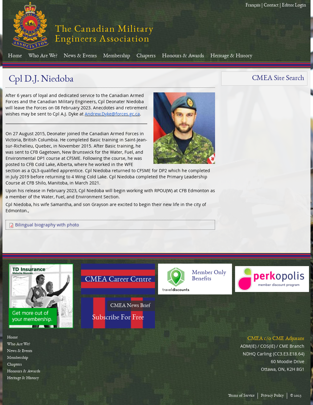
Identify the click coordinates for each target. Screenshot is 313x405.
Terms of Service (241, 396)
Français (253, 5)
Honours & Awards (183, 56)
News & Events (80, 56)
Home (15, 56)
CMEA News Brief (130, 306)
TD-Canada (41, 296)
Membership (116, 56)
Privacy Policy (272, 396)
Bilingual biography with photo (47, 225)
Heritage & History (231, 56)
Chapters (146, 56)
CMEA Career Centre (118, 280)
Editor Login (294, 5)
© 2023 (295, 396)
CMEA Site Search (278, 78)
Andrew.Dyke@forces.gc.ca (112, 114)
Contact (271, 5)
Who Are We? (42, 56)
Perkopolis (272, 279)
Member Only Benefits (209, 276)
